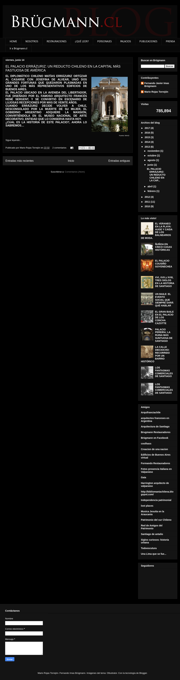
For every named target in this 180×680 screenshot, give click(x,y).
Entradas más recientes (19, 160)
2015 (148, 137)
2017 (148, 128)
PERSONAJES (104, 41)
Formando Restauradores (155, 463)
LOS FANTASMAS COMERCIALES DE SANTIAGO (164, 372)
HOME (13, 41)
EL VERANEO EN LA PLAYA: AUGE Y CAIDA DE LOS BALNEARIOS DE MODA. (156, 230)
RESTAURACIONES (57, 41)
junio (150, 164)
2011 (148, 201)
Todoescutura (149, 548)
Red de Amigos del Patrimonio (152, 527)
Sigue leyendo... (13, 140)
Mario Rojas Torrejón (30, 147)
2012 (148, 197)
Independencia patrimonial (156, 500)
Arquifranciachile (150, 412)
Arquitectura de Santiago (155, 426)
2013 (148, 146)
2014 (148, 142)
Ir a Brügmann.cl (18, 48)
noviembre (153, 151)
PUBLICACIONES (148, 41)
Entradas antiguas (119, 160)
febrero (151, 191)
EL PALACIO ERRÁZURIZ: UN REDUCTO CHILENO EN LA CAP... (156, 175)
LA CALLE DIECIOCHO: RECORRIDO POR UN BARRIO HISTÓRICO (155, 354)
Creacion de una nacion (154, 449)
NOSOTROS (31, 41)
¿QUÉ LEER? (82, 41)
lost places (147, 505)
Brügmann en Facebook (154, 437)
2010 (148, 206)
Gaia (143, 477)
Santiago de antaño (152, 534)
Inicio (71, 160)
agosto (151, 160)
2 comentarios (59, 147)
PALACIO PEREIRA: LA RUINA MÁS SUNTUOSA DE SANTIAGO (163, 335)
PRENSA (170, 41)
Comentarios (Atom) (75, 171)
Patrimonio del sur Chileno (156, 519)
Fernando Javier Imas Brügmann (156, 84)
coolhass (146, 443)
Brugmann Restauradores (155, 432)
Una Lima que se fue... (153, 553)
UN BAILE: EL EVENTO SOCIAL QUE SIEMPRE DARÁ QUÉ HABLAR (164, 300)
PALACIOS (125, 41)
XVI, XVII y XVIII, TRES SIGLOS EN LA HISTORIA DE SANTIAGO (164, 281)
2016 (148, 132)
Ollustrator (112, 673)
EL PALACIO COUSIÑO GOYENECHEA (163, 263)
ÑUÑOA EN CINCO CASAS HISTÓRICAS (163, 247)
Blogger (143, 673)
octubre (152, 155)
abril (150, 186)
